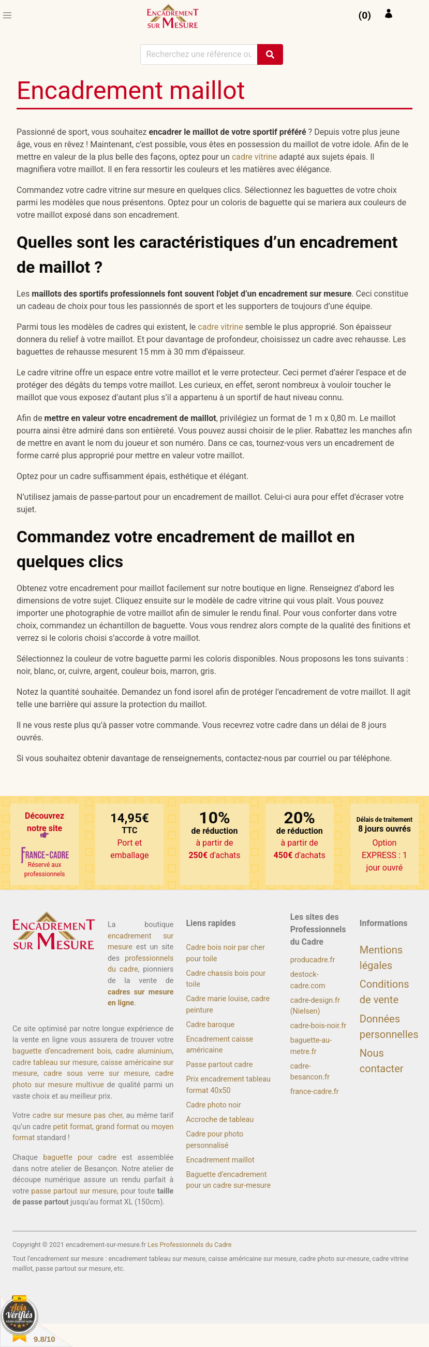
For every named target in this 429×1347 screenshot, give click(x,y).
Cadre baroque (210, 1024)
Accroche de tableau (220, 1119)
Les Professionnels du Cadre (189, 1244)
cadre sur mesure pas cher (77, 1115)
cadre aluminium (143, 1051)
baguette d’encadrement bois (61, 1051)
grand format (117, 1126)
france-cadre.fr (314, 1091)
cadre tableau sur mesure (54, 1062)
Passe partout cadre (219, 1064)
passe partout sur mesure (74, 1191)
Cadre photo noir (213, 1105)
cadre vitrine (254, 157)
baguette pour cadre (79, 1157)
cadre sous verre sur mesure (96, 1073)
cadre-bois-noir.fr (318, 1025)
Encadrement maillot (220, 1160)
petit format (72, 1126)
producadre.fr (312, 960)
